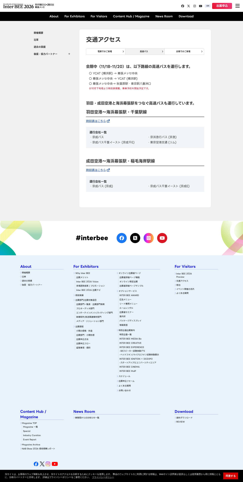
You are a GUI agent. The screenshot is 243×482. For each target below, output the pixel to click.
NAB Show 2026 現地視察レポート (38, 448)
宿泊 (178, 285)
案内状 (122, 316)
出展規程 (79, 326)
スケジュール (124, 376)
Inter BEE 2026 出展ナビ (88, 290)
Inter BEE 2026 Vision (87, 281)
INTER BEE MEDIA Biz (130, 338)
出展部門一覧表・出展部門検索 (90, 304)
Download (186, 16)
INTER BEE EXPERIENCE (131, 347)
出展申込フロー (83, 343)
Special (26, 431)
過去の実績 (40, 47)
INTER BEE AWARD (129, 295)
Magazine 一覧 (30, 426)
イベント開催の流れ (185, 289)
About (53, 16)
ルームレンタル (126, 308)
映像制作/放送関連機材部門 (88, 317)
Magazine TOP (29, 423)
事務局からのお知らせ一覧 (87, 417)
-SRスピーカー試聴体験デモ (132, 350)
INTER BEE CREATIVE (130, 343)
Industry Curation (32, 435)
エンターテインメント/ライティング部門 (94, 312)
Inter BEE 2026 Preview (184, 275)
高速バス (144, 51)
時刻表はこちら (96, 121)
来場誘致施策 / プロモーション (90, 285)
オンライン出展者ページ (130, 273)
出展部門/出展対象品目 (86, 300)
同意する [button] (231, 475)
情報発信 (123, 325)
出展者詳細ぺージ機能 (129, 277)
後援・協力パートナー (32, 284)
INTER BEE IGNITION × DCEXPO (136, 358)
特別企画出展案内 (127, 330)
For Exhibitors (74, 16)
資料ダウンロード (184, 417)
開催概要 (38, 33)
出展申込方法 (82, 339)
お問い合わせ (125, 390)
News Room (164, 16)
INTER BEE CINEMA (129, 366)
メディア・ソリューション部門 (90, 321)
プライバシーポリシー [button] (103, 477)
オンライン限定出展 (128, 281)
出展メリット (82, 277)
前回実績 (79, 295)
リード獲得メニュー (128, 303)
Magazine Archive (31, 444)
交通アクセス (182, 281)
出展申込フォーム (126, 381)
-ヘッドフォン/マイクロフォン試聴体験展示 (139, 354)
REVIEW (180, 421)
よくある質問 (125, 385)
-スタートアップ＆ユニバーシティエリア (137, 362)
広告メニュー (125, 299)
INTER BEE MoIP (127, 371)
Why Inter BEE (82, 273)
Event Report (29, 439)
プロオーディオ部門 (85, 308)
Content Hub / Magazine (131, 16)
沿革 (36, 40)
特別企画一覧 (125, 334)
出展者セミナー (126, 312)
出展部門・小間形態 (85, 335)
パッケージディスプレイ (130, 320)
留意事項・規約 (83, 347)
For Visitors (99, 16)
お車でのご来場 (183, 51)
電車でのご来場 (105, 51)
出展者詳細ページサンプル (131, 285)
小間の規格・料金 (84, 330)
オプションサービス (128, 291)
